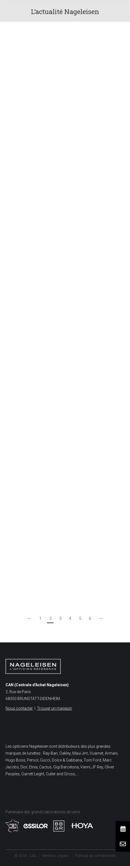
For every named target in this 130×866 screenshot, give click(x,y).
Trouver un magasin (54, 708)
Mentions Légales (55, 856)
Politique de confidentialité (95, 856)
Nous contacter (19, 708)
